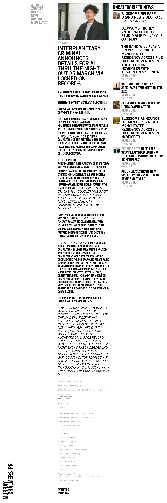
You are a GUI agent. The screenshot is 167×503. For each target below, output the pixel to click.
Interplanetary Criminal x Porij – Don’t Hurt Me (76, 414)
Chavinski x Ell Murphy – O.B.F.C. (71, 426)
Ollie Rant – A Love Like (68, 434)
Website (60, 483)
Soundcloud (85, 476)
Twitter (77, 476)
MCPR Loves (39, 22)
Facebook (70, 476)
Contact (36, 19)
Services (37, 8)
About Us (37, 5)
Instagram (61, 476)
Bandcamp (95, 476)
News (34, 15)
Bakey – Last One (65, 430)
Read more (128, 75)
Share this (63, 493)
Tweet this (63, 489)
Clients (36, 12)
